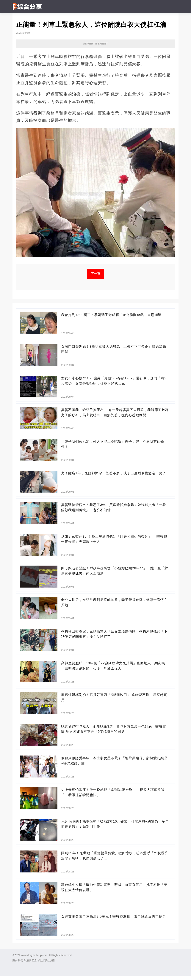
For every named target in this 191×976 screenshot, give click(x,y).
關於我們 (17, 960)
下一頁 (95, 273)
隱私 (46, 960)
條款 (40, 960)
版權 (52, 960)
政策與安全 (30, 960)
